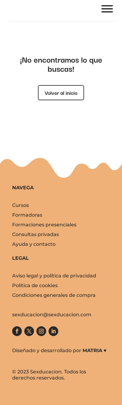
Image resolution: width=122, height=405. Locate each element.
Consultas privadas (35, 234)
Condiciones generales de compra (54, 295)
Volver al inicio (61, 92)
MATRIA (92, 350)
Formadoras (27, 215)
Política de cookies (35, 285)
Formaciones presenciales (44, 225)
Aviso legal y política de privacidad (54, 276)
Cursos (20, 205)
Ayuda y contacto (34, 244)
